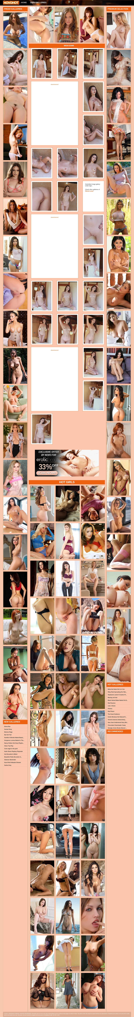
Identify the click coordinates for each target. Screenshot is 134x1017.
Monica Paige (8, 732)
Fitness (110, 708)
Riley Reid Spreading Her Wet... (117, 692)
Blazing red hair (112, 697)
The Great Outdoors (114, 714)
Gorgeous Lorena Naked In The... (14, 740)
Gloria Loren (89, 191)
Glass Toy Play (8, 746)
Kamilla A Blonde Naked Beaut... (14, 737)
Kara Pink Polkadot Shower (12, 762)
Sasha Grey (7, 765)
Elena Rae (7, 726)
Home (24, 2)
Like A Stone (111, 706)
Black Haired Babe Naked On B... (118, 700)
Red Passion (111, 703)
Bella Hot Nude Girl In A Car (116, 689)
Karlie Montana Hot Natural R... (117, 717)
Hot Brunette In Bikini (10, 754)
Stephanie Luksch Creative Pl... (117, 695)
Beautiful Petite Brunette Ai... (13, 757)
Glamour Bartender (10, 759)
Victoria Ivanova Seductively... (117, 719)
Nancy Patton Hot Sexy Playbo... (14, 743)
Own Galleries (38, 2)
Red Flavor (111, 711)
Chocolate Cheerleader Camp (117, 725)
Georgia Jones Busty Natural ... (117, 728)
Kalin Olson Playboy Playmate (13, 751)
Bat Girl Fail (7, 735)
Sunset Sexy (8, 729)
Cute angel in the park (11, 748)
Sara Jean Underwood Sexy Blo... (118, 722)
